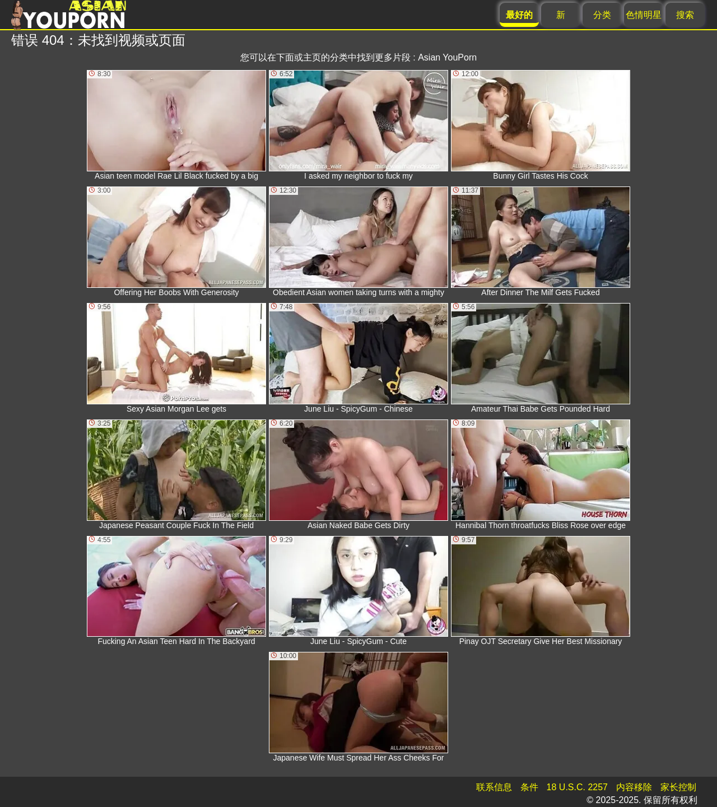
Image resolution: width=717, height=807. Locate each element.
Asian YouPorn (447, 57)
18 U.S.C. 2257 (577, 787)
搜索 (685, 15)
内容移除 (634, 787)
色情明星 (644, 15)
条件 (529, 787)
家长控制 (678, 787)
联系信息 (494, 787)
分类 (602, 15)
